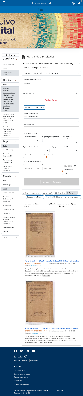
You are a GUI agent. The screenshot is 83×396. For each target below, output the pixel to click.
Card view (60, 193)
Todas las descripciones (55, 155)
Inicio (24, 165)
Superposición (68, 169)
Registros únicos (10, 64)
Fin (43, 165)
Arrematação (10, 185)
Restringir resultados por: (10, 55)
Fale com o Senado (22, 385)
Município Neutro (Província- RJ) (10, 155)
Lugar (6, 142)
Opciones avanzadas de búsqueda (41, 73)
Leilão (10, 189)
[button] (73, 3)
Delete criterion (51, 100)
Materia (7, 176)
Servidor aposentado (21, 377)
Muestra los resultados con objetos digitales (62, 205)
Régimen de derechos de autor (32, 147)
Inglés (10, 68)
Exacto (66, 173)
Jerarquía (47, 193)
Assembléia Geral (36, 266)
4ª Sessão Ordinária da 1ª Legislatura (10, 199)
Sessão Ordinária (10, 193)
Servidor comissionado (22, 374)
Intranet (18, 366)
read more (46, 275)
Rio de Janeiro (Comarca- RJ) (10, 161)
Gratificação (10, 205)
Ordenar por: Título (34, 197)
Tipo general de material (60, 147)
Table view (72, 193)
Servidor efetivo (19, 371)
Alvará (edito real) (10, 209)
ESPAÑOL (25, 361)
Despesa (10, 232)
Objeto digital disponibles (50, 137)
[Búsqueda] (51, 83)
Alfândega (10, 213)
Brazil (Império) (10, 150)
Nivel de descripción (29, 137)
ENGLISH (17, 361)
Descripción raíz (29, 124)
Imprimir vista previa (31, 193)
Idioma (6, 60)
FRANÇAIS (34, 361)
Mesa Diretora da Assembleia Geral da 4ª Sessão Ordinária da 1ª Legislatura (10, 131)
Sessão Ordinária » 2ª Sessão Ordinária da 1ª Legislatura (10, 220)
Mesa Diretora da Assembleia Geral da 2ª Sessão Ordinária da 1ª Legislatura (10, 118)
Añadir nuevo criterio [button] (33, 107)
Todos (5, 84)
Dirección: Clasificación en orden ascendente (62, 197)
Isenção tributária (10, 228)
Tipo (5, 238)
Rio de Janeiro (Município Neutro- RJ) (10, 168)
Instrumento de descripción (67, 138)
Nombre (7, 80)
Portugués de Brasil (10, 73)
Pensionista (18, 380)
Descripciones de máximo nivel (35, 155)
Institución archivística (31, 116)
